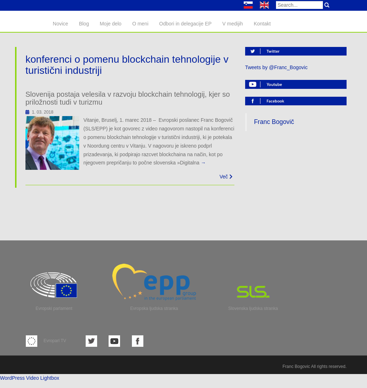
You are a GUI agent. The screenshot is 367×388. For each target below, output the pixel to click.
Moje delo (110, 24)
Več (225, 176)
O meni (140, 24)
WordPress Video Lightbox (29, 378)
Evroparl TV (46, 340)
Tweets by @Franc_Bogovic (276, 67)
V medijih (232, 24)
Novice (60, 24)
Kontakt (262, 24)
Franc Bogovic (296, 366)
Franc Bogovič (274, 121)
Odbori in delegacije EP (185, 24)
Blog (84, 24)
